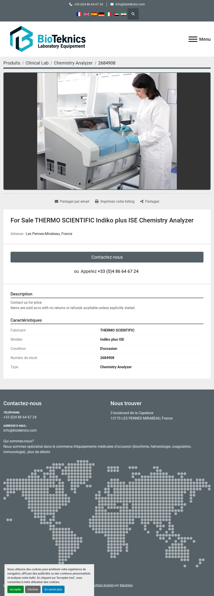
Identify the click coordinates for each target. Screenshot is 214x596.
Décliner (33, 589)
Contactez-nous (107, 257)
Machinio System (102, 585)
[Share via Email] (72, 201)
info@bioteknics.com (130, 4)
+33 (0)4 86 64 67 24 (88, 4)
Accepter (15, 589)
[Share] (149, 201)
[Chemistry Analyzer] (73, 63)
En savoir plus (53, 589)
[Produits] (11, 63)
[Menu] (192, 39)
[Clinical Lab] (37, 63)
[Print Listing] (114, 201)
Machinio (126, 585)
